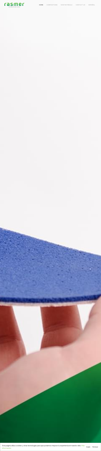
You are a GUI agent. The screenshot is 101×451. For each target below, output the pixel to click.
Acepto (88, 447)
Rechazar (95, 447)
